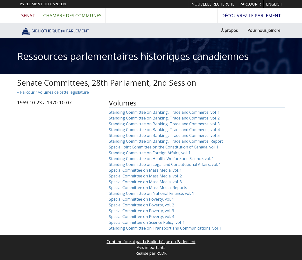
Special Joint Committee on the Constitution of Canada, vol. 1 (163, 147)
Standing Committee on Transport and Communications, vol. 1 (165, 228)
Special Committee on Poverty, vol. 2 (141, 205)
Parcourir (250, 4)
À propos (229, 30)
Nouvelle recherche (212, 4)
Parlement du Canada (43, 4)
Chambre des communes (72, 15)
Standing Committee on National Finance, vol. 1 (151, 193)
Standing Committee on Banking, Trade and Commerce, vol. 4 (164, 129)
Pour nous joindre (263, 30)
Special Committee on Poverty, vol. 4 (141, 216)
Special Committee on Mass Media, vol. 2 (145, 176)
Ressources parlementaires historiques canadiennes (133, 56)
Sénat (28, 15)
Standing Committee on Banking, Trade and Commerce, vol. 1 (164, 112)
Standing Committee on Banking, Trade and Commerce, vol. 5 (164, 135)
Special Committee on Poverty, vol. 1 (141, 199)
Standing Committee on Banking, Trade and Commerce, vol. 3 (164, 123)
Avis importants (151, 247)
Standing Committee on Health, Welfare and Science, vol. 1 (161, 158)
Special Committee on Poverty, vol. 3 (141, 210)
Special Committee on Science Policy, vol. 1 (147, 222)
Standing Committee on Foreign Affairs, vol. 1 (149, 152)
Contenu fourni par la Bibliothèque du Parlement (151, 241)
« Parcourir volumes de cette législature (53, 92)
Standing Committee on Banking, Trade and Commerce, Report (166, 141)
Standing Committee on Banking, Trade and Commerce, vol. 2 (164, 118)
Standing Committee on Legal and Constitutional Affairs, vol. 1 (165, 164)
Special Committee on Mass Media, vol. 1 (145, 170)
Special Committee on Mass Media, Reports (148, 187)
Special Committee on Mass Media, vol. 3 (145, 181)
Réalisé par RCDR (151, 253)
